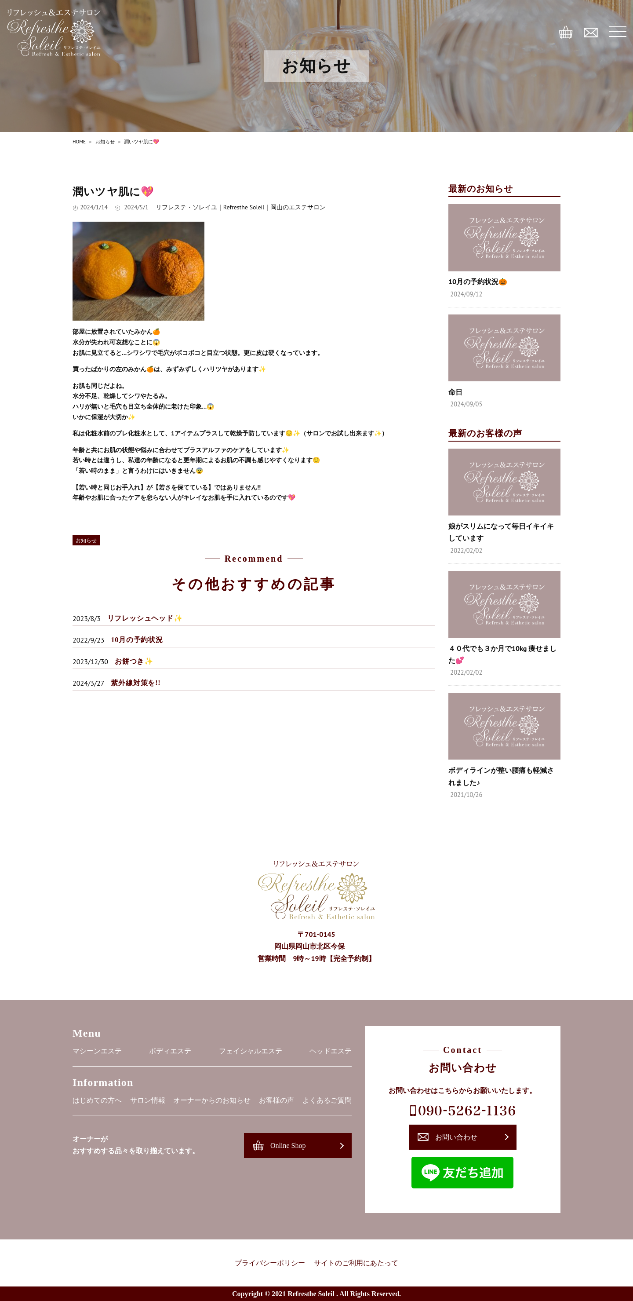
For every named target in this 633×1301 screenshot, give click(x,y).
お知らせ (86, 540)
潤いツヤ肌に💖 (113, 191)
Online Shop (288, 1145)
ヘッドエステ (330, 1051)
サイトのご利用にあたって (356, 1263)
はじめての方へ (97, 1100)
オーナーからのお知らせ (212, 1100)
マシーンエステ (97, 1051)
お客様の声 (276, 1100)
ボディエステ (170, 1051)
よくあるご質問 (327, 1100)
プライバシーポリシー (270, 1263)
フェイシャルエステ (250, 1051)
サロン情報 (147, 1100)
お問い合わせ (456, 1137)
